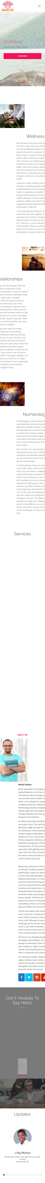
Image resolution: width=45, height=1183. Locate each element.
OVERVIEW (22, 56)
